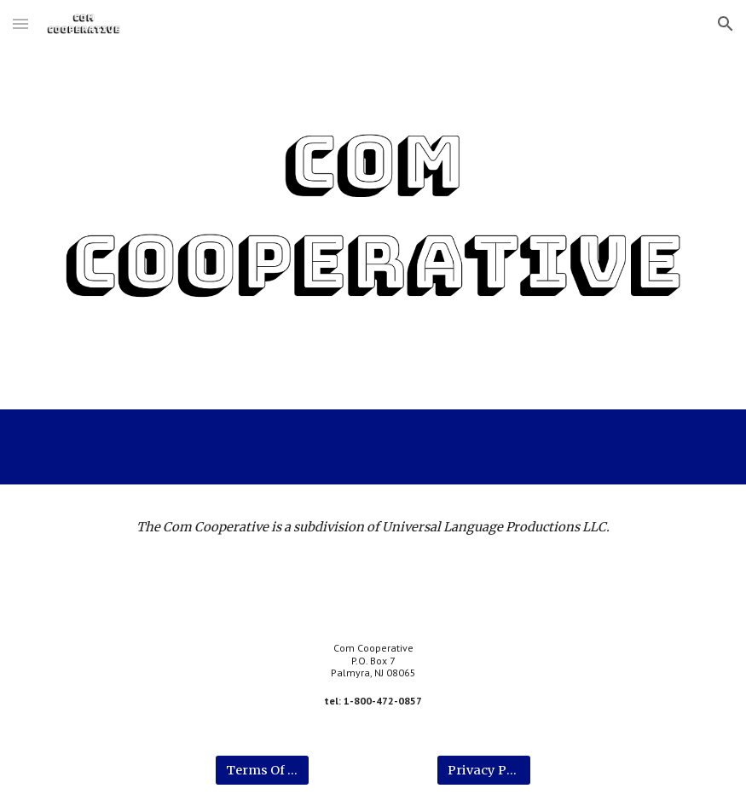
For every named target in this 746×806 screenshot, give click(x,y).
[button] (20, 23)
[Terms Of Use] (262, 770)
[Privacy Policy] (483, 770)
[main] (373, 527)
